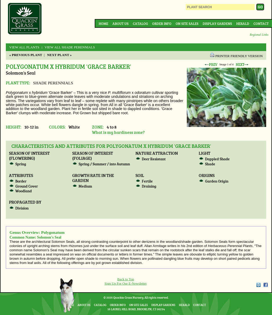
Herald (242, 23)
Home (103, 23)
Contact (261, 23)
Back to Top (125, 279)
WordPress (258, 284)
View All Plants (24, 47)
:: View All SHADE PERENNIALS (67, 47)
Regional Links (259, 34)
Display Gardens (217, 23)
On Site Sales (187, 23)
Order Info (161, 23)
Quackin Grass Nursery (25, 19)
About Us (120, 23)
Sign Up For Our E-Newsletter (126, 283)
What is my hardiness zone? (118, 132)
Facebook (265, 284)
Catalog (140, 23)
